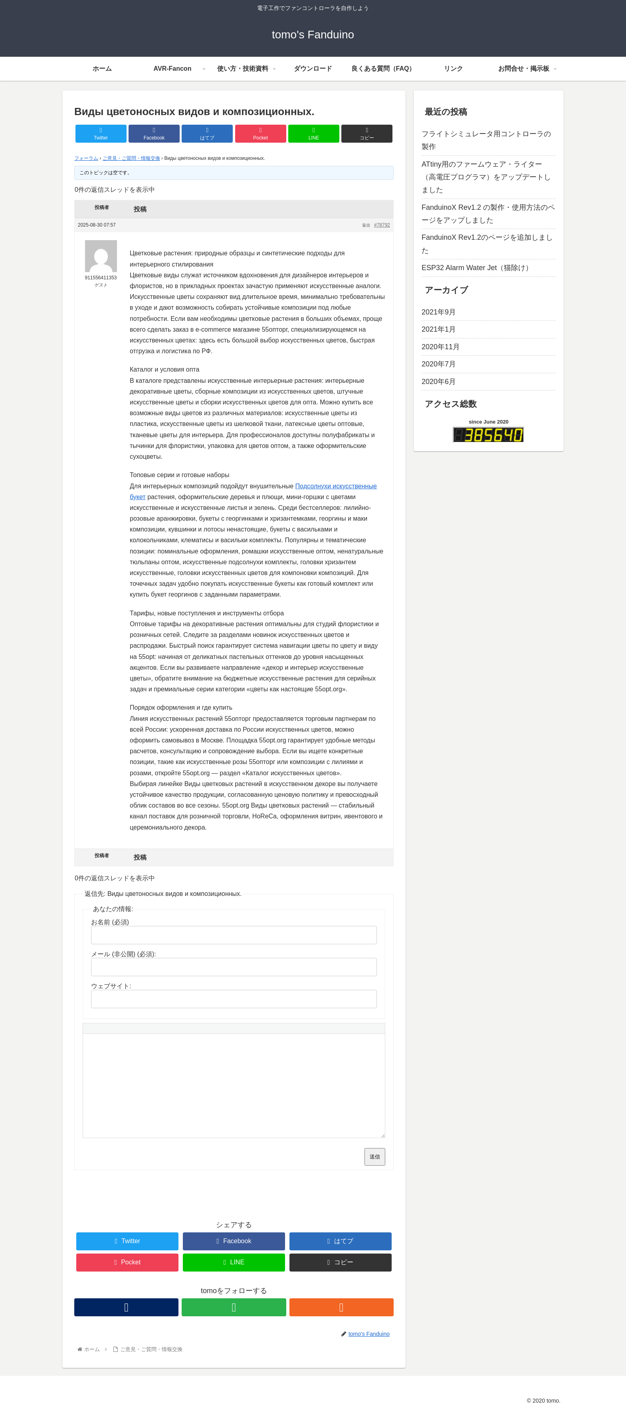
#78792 (382, 225)
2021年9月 (439, 312)
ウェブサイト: (111, 986)
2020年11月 (441, 347)
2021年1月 (439, 329)
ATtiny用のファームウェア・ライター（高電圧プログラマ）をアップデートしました (486, 177)
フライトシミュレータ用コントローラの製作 (486, 140)
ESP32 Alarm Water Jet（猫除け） (477, 268)
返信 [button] (366, 225)
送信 (375, 1157)
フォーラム (86, 158)
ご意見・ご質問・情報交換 (131, 158)
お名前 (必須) (110, 922)
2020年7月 (439, 364)
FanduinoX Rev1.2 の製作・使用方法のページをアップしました (488, 213)
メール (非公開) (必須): (123, 954)
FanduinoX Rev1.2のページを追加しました (487, 243)
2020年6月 (439, 382)
